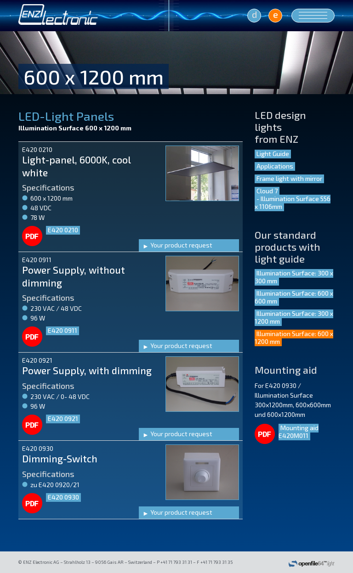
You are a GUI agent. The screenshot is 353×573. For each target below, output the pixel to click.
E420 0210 (63, 230)
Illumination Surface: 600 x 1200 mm (294, 337)
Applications (274, 166)
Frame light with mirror (289, 178)
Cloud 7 (267, 191)
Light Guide (272, 153)
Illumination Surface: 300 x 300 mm (294, 277)
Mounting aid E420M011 (299, 431)
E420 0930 (63, 497)
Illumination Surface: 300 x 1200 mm (294, 317)
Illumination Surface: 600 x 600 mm (294, 297)
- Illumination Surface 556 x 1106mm (292, 202)
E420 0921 (63, 418)
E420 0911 (62, 330)
